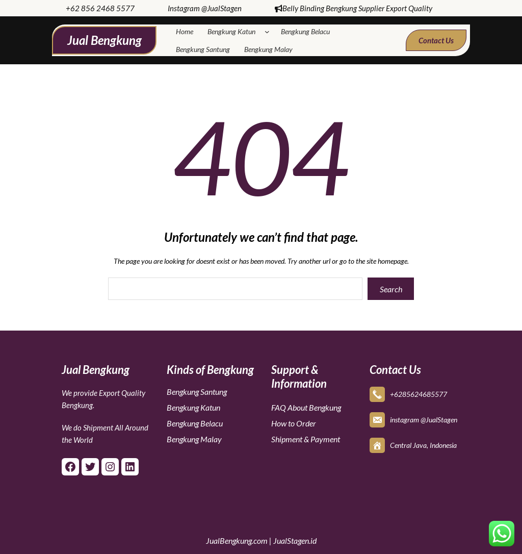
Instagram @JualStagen (205, 8)
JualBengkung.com (237, 540)
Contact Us (436, 40)
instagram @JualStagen (423, 417)
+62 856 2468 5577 (100, 8)
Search (391, 289)
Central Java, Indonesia (423, 443)
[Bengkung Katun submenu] (269, 31)
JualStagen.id (295, 540)
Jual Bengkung (104, 40)
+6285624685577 (418, 392)
